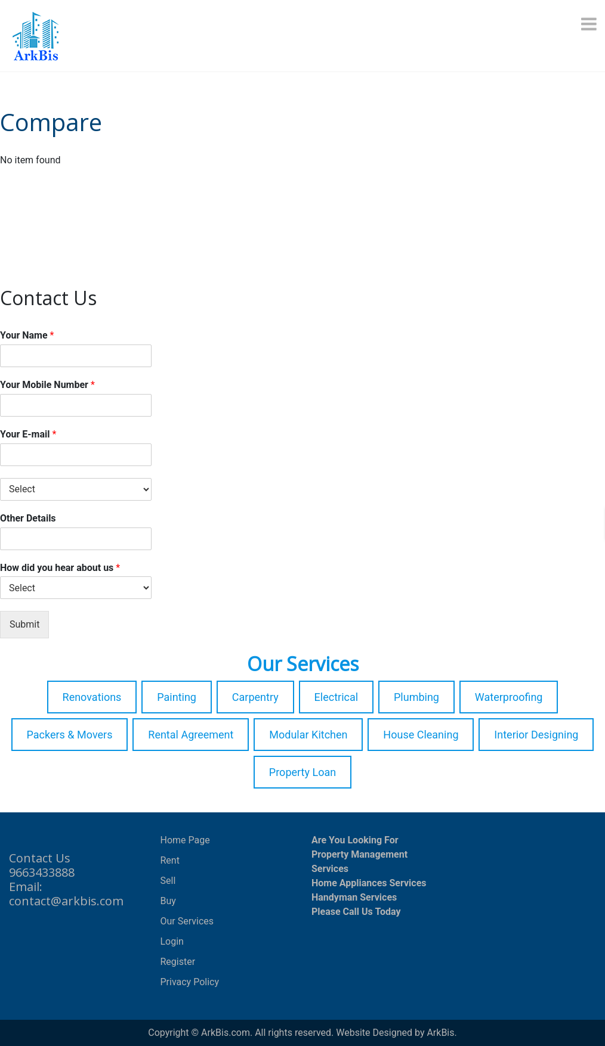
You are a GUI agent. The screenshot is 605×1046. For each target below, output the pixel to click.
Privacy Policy (190, 982)
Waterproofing (509, 697)
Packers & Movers (70, 734)
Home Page (185, 840)
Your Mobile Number (47, 384)
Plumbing (416, 697)
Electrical (336, 697)
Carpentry (255, 697)
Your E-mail (28, 434)
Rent (170, 860)
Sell (168, 880)
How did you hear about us (60, 567)
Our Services (187, 921)
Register (178, 961)
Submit (24, 624)
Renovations (92, 697)
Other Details (28, 518)
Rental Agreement (190, 734)
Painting (176, 697)
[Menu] (590, 24)
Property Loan (302, 772)
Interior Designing (536, 734)
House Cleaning (420, 734)
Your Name (27, 335)
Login (172, 941)
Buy (168, 901)
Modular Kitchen (308, 734)
